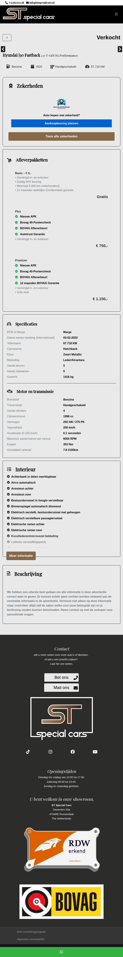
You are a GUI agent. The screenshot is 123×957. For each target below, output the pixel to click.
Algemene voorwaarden (31, 939)
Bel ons (61, 677)
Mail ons (61, 687)
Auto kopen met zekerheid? (61, 115)
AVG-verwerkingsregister (31, 931)
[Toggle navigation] (116, 14)
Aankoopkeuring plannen (61, 123)
